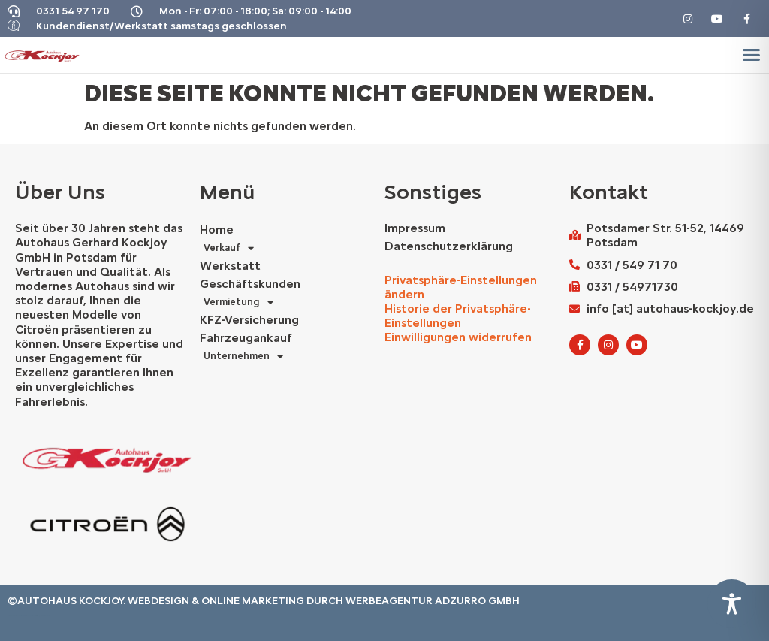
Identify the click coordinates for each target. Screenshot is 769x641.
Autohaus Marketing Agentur (21, 615)
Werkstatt (230, 266)
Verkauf (229, 248)
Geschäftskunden (250, 284)
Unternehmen (243, 356)
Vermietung (238, 302)
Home (217, 229)
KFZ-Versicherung (249, 320)
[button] (751, 55)
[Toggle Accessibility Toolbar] (732, 604)
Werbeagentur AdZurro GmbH (432, 600)
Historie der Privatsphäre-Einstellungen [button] (457, 315)
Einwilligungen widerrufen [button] (458, 337)
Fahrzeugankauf (246, 338)
